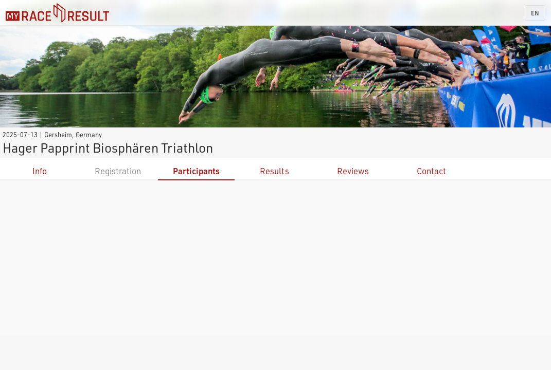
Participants (196, 170)
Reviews (353, 170)
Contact (431, 170)
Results (274, 170)
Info (39, 170)
